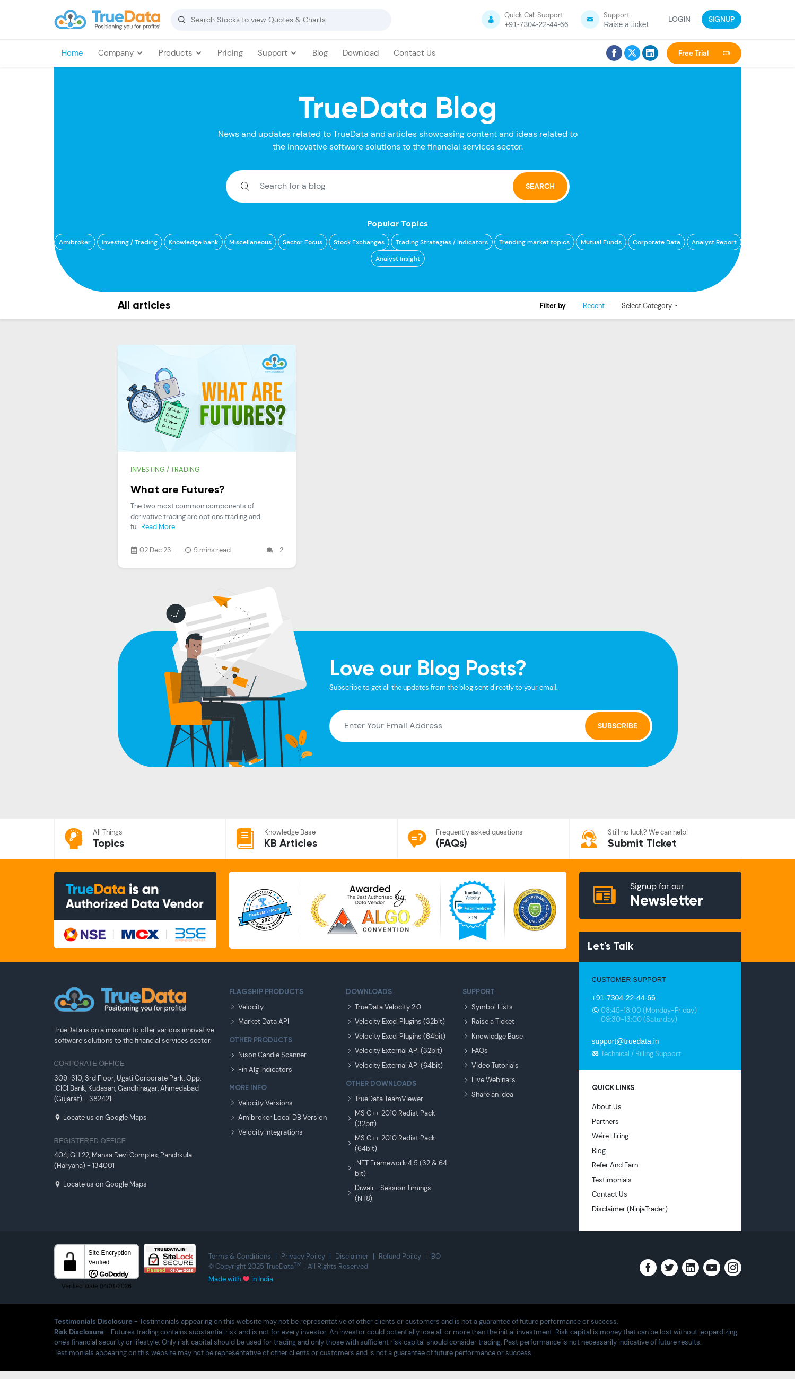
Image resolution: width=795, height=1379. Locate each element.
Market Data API (259, 1021)
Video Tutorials (490, 1065)
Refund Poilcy (400, 1256)
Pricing (230, 53)
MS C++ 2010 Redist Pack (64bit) (390, 1143)
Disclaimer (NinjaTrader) (630, 1209)
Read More (158, 526)
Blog (320, 53)
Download (361, 53)
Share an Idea (487, 1094)
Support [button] (278, 53)
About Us (607, 1106)
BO (436, 1256)
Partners (605, 1121)
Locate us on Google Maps (100, 1117)
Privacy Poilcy (303, 1256)
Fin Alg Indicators (260, 1069)
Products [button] (181, 53)
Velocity (246, 1007)
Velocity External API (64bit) (394, 1065)
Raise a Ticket (488, 1021)
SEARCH (540, 186)
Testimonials (612, 1179)
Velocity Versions (261, 1103)
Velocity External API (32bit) (394, 1050)
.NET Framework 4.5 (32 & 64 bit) (396, 1168)
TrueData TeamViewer (384, 1098)
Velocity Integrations (266, 1132)
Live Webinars (489, 1079)
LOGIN (679, 19)
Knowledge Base (492, 1036)
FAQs (475, 1050)
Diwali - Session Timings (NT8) (388, 1193)
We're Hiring (610, 1135)
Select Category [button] (647, 305)
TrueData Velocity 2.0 (383, 1007)
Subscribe (617, 726)
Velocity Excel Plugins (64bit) (395, 1036)
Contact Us (415, 53)
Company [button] (121, 53)
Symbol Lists (487, 1007)
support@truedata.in (625, 1041)
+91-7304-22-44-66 (624, 998)
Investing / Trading (165, 469)
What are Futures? (177, 490)
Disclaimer (352, 1256)
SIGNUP (722, 19)
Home (72, 53)
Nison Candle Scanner (268, 1054)
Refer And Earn (615, 1165)
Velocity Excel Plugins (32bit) (395, 1021)
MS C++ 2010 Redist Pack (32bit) (390, 1118)
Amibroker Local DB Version (278, 1117)
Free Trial (704, 53)
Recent (594, 305)
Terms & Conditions (239, 1256)
